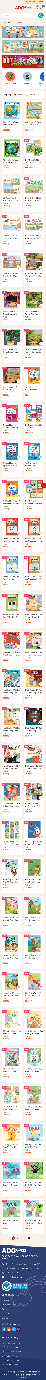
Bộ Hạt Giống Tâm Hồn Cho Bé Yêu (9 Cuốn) (11, 844)
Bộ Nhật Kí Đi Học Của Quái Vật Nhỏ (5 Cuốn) (34, 503)
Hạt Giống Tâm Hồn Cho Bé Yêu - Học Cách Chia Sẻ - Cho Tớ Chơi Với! (33, 921)
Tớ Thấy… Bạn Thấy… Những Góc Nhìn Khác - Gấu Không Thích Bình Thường (34, 1073)
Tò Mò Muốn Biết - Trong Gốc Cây (33, 312)
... (25, 1238)
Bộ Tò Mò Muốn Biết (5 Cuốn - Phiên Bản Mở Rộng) (33, 276)
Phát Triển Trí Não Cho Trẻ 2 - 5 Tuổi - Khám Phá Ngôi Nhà (11, 276)
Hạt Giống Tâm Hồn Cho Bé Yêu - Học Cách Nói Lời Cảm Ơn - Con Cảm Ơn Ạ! (33, 883)
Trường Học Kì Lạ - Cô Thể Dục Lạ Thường (33, 465)
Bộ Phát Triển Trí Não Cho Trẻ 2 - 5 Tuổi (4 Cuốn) (10, 200)
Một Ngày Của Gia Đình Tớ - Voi (10, 1221)
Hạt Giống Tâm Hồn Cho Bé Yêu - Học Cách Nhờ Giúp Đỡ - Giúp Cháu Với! (11, 997)
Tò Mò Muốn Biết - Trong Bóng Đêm (10, 312)
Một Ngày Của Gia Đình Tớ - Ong (33, 1145)
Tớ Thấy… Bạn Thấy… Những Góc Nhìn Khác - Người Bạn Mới (34, 1111)
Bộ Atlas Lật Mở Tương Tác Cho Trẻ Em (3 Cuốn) (33, 162)
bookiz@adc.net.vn (14, 1277)
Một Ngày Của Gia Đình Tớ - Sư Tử (10, 1145)
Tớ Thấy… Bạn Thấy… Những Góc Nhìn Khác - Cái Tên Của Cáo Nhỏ (12, 1073)
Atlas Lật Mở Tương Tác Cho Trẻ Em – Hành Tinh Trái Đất (11, 162)
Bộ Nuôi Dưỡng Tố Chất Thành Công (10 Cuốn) (33, 806)
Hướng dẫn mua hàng (11, 1343)
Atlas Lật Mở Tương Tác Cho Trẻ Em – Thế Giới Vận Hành (33, 125)
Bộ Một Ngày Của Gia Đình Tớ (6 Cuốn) (34, 1221)
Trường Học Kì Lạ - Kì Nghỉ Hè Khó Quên (11, 502)
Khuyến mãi (6, 1313)
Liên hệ (5, 1318)
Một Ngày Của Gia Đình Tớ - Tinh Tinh (33, 1183)
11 (29, 1238)
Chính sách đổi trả (9, 1356)
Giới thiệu (6, 1300)
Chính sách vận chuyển (11, 1351)
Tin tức (5, 1309)
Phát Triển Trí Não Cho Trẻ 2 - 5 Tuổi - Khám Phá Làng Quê (34, 238)
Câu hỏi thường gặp (10, 1364)
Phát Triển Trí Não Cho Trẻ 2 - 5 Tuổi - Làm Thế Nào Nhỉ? (11, 238)
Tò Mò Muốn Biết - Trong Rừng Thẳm (10, 350)
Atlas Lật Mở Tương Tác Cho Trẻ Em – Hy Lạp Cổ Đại (11, 125)
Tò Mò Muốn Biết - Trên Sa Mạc (10, 388)
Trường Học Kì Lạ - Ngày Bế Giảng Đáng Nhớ (12, 465)
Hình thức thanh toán (10, 1360)
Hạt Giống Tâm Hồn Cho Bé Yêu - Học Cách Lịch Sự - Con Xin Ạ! (33, 997)
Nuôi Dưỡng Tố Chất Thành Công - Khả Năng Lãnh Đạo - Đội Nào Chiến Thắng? (34, 656)
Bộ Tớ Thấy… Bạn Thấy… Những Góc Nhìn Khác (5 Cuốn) (11, 1109)
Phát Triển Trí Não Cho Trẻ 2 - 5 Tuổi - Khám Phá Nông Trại (34, 200)
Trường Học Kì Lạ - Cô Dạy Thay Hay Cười (10, 427)
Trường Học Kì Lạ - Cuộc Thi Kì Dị (33, 388)
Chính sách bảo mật (10, 1347)
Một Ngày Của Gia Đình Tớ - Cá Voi (10, 1183)
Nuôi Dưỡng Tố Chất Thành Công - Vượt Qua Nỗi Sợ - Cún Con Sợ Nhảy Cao (33, 694)
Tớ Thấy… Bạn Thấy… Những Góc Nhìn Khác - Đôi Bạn (12, 1033)
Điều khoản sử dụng (10, 1304)
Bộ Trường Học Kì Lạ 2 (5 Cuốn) (33, 426)
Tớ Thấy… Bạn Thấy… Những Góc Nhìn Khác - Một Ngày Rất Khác (34, 1035)
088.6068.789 (12, 1272)
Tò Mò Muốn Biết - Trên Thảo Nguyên (33, 350)
